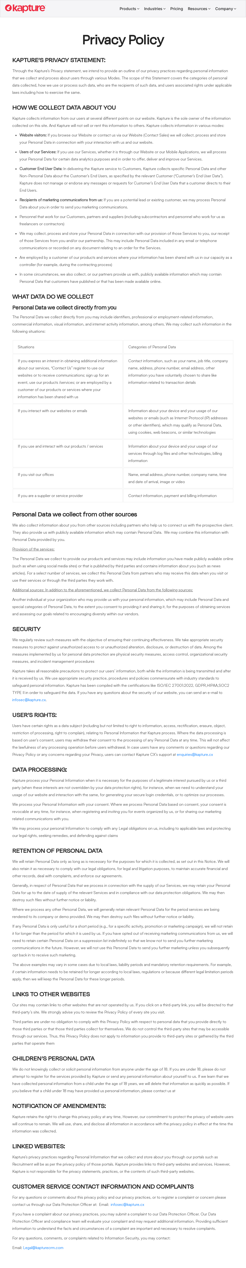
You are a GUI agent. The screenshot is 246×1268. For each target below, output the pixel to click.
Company (224, 8)
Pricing (176, 8)
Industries (153, 8)
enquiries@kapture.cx (195, 754)
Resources (197, 8)
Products (128, 8)
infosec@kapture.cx (29, 699)
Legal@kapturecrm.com (43, 1247)
